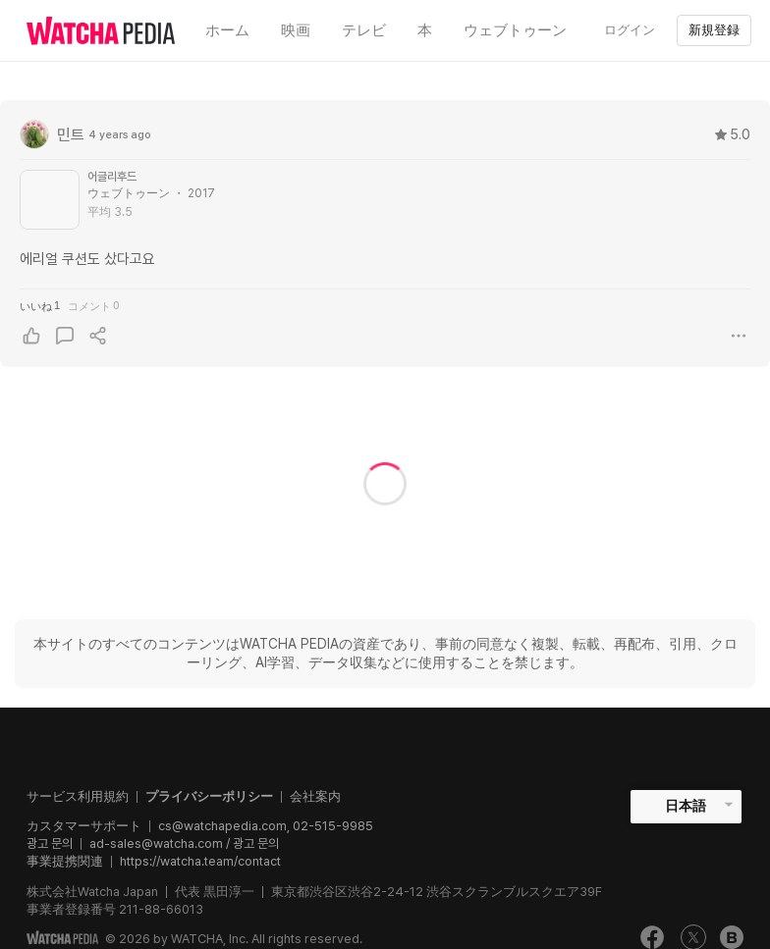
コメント (93, 305)
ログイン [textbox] (629, 30)
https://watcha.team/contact (200, 861)
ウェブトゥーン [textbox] (515, 30)
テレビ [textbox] (364, 30)
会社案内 (315, 796)
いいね (40, 305)
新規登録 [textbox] (714, 30)
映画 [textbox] (295, 30)
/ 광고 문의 (251, 843)
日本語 (685, 806)
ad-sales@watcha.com (156, 843)
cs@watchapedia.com (265, 825)
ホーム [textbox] (227, 30)
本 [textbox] (424, 30)
